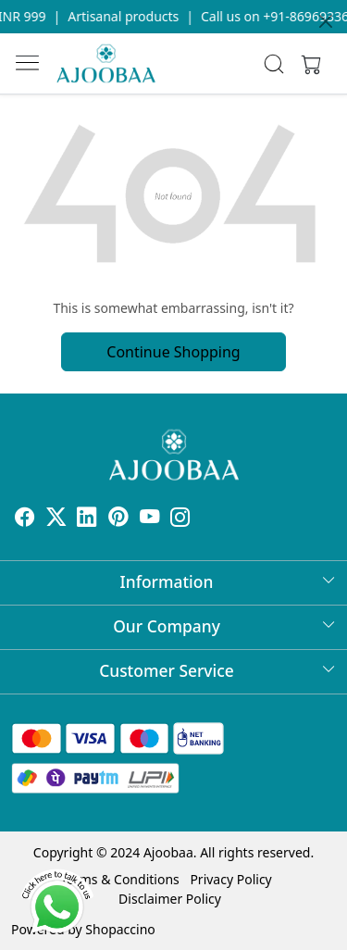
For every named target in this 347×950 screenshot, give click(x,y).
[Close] (325, 21)
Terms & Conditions (120, 879)
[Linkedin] (87, 519)
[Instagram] (180, 519)
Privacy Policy (230, 879)
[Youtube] (150, 519)
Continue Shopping (173, 352)
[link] (273, 64)
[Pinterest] (118, 519)
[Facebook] (25, 519)
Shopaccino (120, 929)
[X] (56, 519)
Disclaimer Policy (169, 898)
